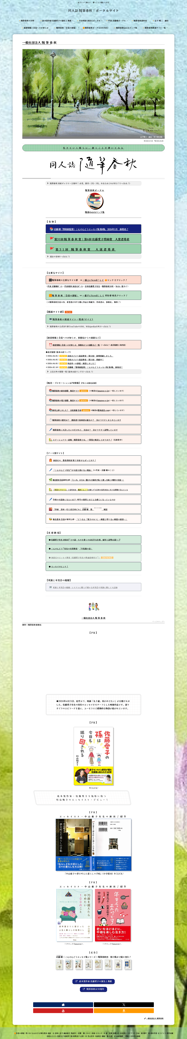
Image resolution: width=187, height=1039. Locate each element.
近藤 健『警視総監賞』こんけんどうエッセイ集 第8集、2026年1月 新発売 (91, 229)
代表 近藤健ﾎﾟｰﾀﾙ (55, 286)
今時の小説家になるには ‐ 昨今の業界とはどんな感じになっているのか (84, 499)
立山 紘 (168, 1029)
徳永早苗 (30, 1032)
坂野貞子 (91, 1032)
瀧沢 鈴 (20, 1032)
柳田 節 (128, 1032)
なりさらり (40, 1032)
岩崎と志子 (68, 1029)
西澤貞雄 (50, 1032)
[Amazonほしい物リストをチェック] (101, 1006)
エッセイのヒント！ (59, 566)
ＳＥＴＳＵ (158, 1029)
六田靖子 (119, 1032)
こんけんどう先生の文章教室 (64, 548)
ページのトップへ (158, 622)
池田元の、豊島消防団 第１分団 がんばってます (74, 460)
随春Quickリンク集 (93, 212)
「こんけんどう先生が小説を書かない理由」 (73, 470)
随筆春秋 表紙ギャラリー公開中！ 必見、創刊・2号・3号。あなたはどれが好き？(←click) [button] (88, 183)
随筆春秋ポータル (93, 190)
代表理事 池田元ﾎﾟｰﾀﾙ (73, 286)
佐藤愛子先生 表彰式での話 (85, 539)
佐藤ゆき (139, 1029)
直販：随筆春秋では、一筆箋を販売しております (82, 439)
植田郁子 (78, 1029)
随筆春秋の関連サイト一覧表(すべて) (73, 319)
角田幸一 (87, 1029)
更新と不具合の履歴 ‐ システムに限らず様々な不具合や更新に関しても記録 (85, 587)
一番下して (93, 295)
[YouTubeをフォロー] (96, 1006)
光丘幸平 (110, 1032)
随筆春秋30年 (108, 286)
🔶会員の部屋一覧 (22, 1029)
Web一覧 (120, 286)
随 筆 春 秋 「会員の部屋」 (65, 295)
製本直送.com (103, 410)
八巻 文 (137, 1032)
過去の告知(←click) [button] (58, 256)
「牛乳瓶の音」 (86, 548)
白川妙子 (148, 1029)
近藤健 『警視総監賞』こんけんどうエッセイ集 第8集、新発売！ (95, 367)
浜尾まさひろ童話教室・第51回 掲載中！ (85, 359)
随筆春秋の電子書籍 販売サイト (65, 400)
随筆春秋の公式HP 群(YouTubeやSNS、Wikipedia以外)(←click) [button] (79, 326)
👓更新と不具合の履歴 (161, 1032)
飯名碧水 (49, 1029)
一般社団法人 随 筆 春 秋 (93, 617)
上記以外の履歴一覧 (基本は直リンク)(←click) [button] (70, 371)
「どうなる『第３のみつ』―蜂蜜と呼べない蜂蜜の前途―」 (101, 519)
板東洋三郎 (82, 1032)
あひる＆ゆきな (37, 1029)
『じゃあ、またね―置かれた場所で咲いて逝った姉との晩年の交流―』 (97, 479)
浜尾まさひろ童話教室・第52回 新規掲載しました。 (90, 355)
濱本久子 (71, 1032)
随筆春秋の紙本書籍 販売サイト (65, 390)
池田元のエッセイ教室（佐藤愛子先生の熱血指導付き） (75, 557)
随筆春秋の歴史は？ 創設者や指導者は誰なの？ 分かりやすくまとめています (86, 420)
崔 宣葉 (130, 1029)
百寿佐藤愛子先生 (92, 286)
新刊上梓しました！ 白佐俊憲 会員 (66, 410)
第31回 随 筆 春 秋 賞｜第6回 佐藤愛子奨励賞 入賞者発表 (91, 239)
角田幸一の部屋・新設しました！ (81, 363)
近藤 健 (96, 1029)
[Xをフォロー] (90, 1006)
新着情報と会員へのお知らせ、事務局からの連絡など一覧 (76, 345)
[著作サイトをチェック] (85, 1006)
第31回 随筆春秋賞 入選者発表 (85, 249)
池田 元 (58, 1029)
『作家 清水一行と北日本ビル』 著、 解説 (80, 509)
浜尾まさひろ (61, 1032)
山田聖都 (146, 1032)
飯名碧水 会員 (58, 479)
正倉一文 (101, 1032)
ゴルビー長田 (107, 1029)
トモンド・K (119, 1029)
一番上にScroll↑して (93, 280)
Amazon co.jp (103, 390)
